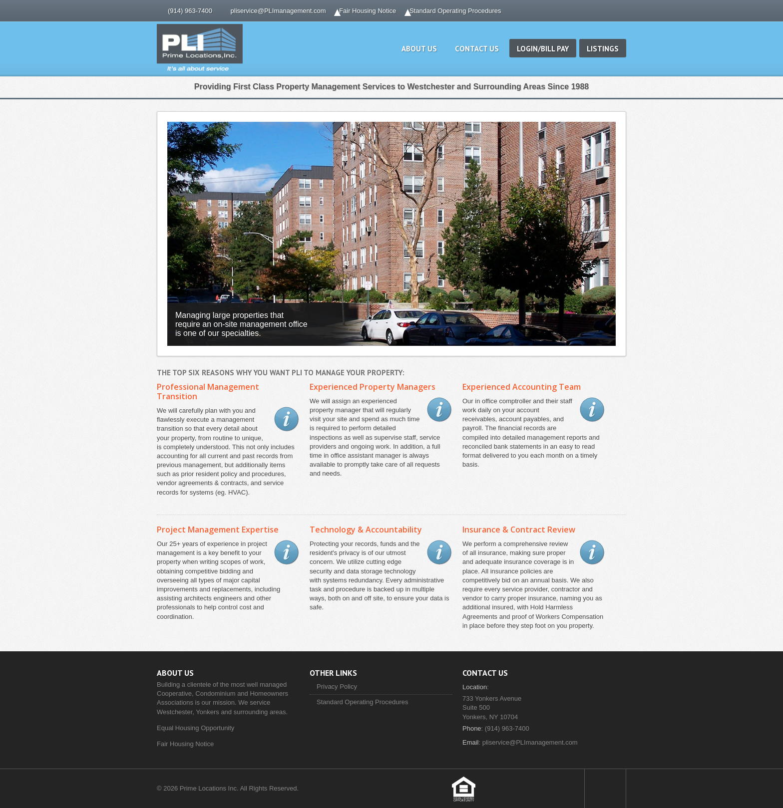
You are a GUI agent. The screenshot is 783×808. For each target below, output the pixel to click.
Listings (603, 48)
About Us (419, 48)
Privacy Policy (337, 686)
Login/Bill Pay (543, 48)
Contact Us (477, 48)
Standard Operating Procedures (455, 10)
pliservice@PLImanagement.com (278, 10)
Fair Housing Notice (367, 10)
